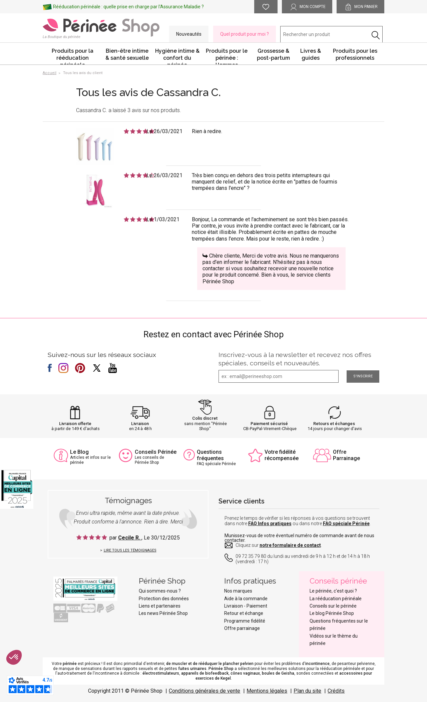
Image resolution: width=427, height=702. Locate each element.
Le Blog (79, 452)
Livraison (140, 423)
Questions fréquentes (210, 455)
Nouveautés (188, 34)
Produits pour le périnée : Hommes (227, 56)
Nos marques (238, 591)
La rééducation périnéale (336, 598)
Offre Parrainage (346, 455)
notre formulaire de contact (290, 545)
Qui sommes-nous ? (160, 591)
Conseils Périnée (155, 452)
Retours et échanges (334, 423)
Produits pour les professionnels (355, 54)
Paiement (257, 606)
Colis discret (205, 418)
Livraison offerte (75, 423)
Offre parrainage (242, 628)
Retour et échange (243, 613)
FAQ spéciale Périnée (346, 523)
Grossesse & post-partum (273, 54)
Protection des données (164, 598)
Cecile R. (129, 538)
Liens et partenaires (159, 606)
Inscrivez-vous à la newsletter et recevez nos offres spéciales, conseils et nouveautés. (295, 359)
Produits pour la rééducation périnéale (72, 56)
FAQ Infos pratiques (270, 523)
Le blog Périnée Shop (332, 613)
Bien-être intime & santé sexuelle (127, 54)
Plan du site (307, 691)
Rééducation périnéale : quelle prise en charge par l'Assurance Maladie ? (128, 6)
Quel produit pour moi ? (244, 34)
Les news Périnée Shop (163, 613)
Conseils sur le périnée (333, 606)
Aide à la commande (246, 598)
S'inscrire (363, 376)
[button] (14, 657)
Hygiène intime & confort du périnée (177, 56)
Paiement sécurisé (269, 423)
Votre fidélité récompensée (282, 455)
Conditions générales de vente (204, 691)
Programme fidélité (244, 621)
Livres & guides (310, 54)
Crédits (336, 691)
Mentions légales (267, 691)
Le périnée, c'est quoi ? (333, 591)
